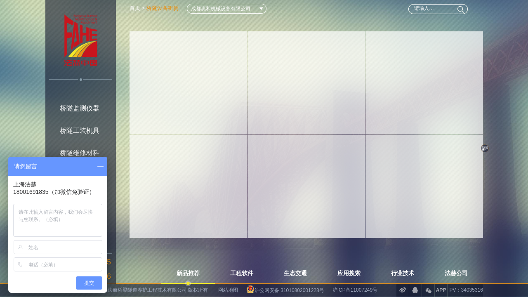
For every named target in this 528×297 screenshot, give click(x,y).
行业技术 (402, 273)
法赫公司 (456, 273)
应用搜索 (349, 273)
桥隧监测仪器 (79, 108)
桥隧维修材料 (79, 152)
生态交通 (295, 273)
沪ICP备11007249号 (354, 290)
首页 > (138, 8)
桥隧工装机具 (79, 130)
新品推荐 (188, 273)
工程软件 (241, 273)
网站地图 (228, 290)
